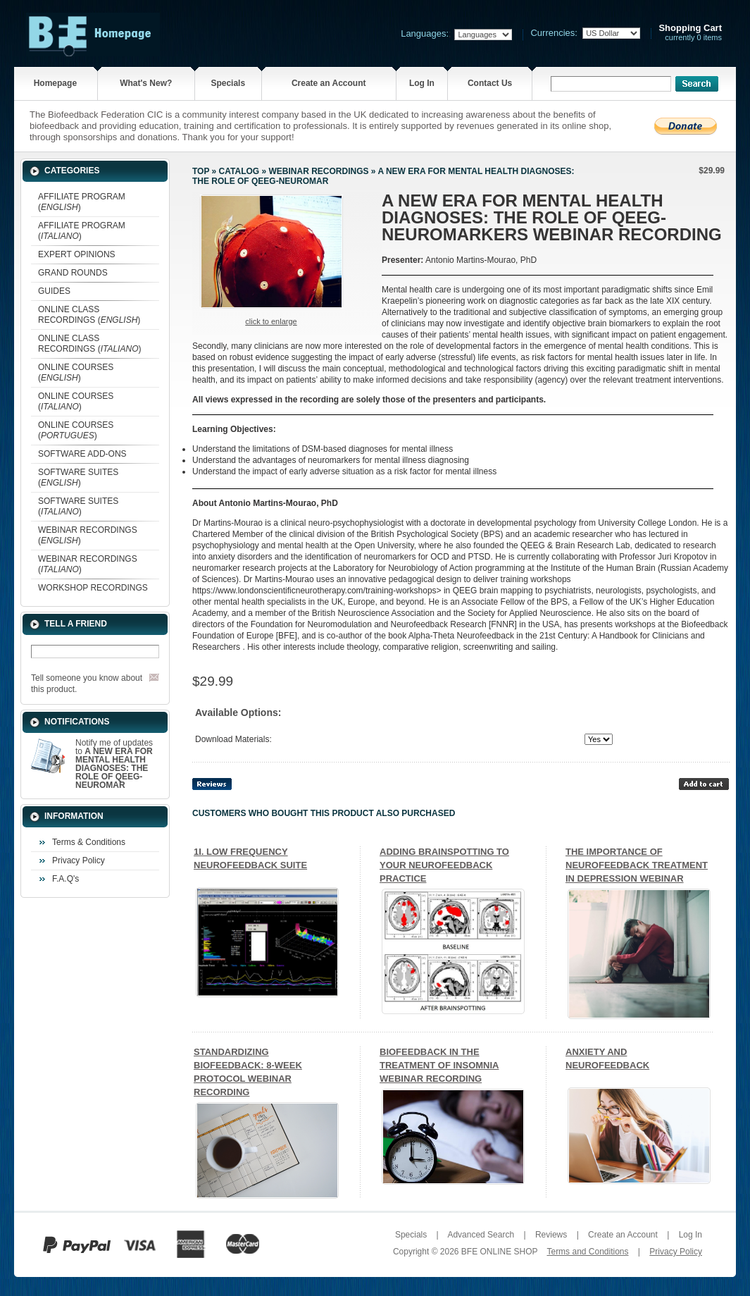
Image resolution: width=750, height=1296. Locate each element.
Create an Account (329, 83)
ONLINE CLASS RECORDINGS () (89, 314)
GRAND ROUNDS (73, 273)
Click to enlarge (270, 321)
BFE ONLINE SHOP (499, 1252)
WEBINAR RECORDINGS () (87, 535)
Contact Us (490, 83)
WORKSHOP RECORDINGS (93, 588)
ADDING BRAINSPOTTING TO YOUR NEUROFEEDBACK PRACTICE (444, 865)
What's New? (146, 83)
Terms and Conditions (587, 1252)
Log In (422, 83)
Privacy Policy (78, 860)
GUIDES (54, 291)
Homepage (55, 83)
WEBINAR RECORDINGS (318, 171)
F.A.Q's (65, 879)
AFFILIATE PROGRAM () (81, 202)
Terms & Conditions (88, 842)
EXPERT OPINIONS (76, 254)
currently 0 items (690, 33)
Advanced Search (480, 1235)
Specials (228, 83)
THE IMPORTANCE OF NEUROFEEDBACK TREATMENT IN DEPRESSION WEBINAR (636, 865)
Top (200, 171)
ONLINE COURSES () (75, 372)
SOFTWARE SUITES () (78, 477)
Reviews (551, 1235)
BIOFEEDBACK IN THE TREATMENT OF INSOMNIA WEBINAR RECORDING (439, 1065)
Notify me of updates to (114, 764)
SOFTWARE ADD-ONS (82, 454)
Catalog (239, 171)
